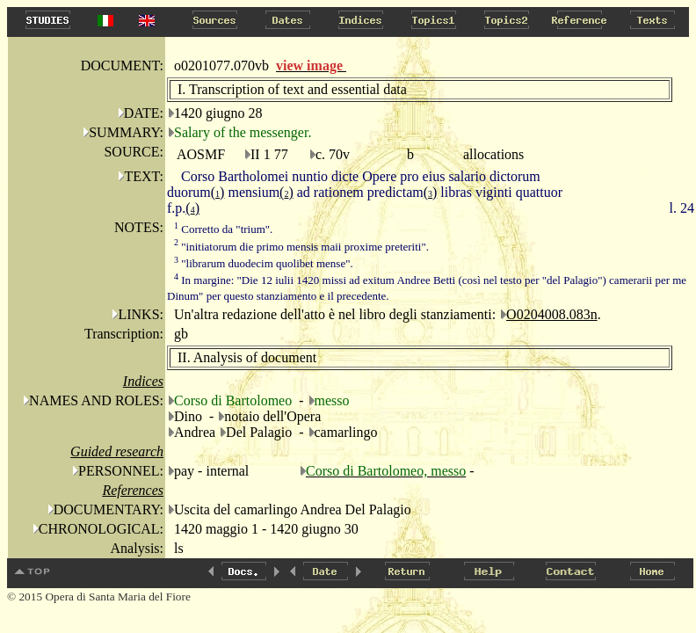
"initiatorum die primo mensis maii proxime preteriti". (301, 246)
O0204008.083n (552, 314)
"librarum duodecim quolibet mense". (263, 263)
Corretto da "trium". (223, 229)
